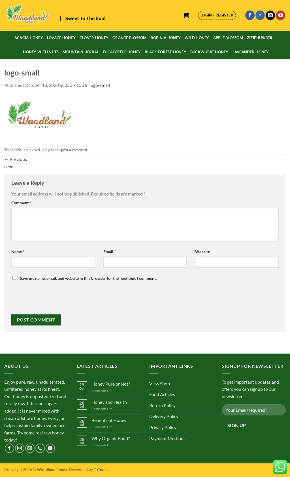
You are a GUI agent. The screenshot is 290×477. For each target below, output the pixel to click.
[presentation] (50, 300)
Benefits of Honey (108, 420)
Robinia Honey (166, 37)
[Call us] (40, 448)
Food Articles (162, 394)
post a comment (74, 150)
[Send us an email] (270, 15)
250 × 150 (74, 85)
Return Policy (162, 405)
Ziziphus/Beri (260, 37)
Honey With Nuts (41, 52)
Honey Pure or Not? (110, 383)
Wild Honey (197, 37)
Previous (15, 159)
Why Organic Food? (110, 438)
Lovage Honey (61, 37)
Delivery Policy (163, 416)
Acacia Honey (28, 37)
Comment (21, 202)
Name (17, 251)
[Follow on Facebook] (250, 15)
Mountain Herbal (81, 52)
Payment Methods (167, 438)
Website (202, 251)
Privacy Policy (162, 427)
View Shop (159, 383)
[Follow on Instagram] (260, 15)
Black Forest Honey (165, 52)
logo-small (99, 85)
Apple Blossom (228, 37)
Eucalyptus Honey (122, 52)
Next (11, 166)
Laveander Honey (251, 52)
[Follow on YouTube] (280, 15)
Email (109, 251)
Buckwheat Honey (209, 52)
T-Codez (101, 469)
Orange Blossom (129, 37)
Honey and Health (109, 402)
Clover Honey (94, 37)
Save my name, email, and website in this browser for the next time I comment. (88, 278)
